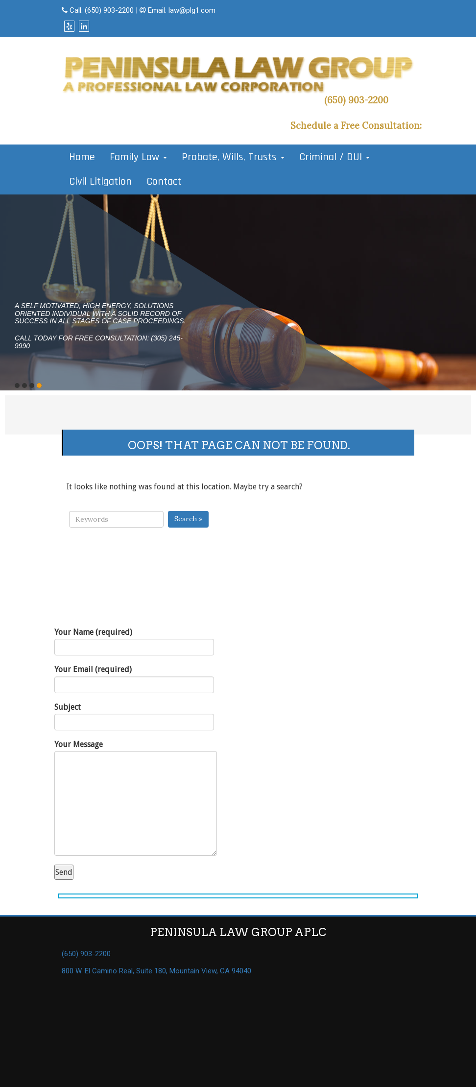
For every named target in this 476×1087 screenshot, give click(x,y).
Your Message (135, 798)
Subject (134, 716)
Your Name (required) (134, 641)
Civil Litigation (100, 182)
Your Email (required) (134, 679)
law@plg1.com (191, 10)
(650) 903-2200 (109, 10)
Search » (188, 518)
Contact (163, 182)
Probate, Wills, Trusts (233, 157)
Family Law (138, 157)
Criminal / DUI (334, 157)
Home (82, 157)
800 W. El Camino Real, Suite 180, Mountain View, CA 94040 (156, 970)
